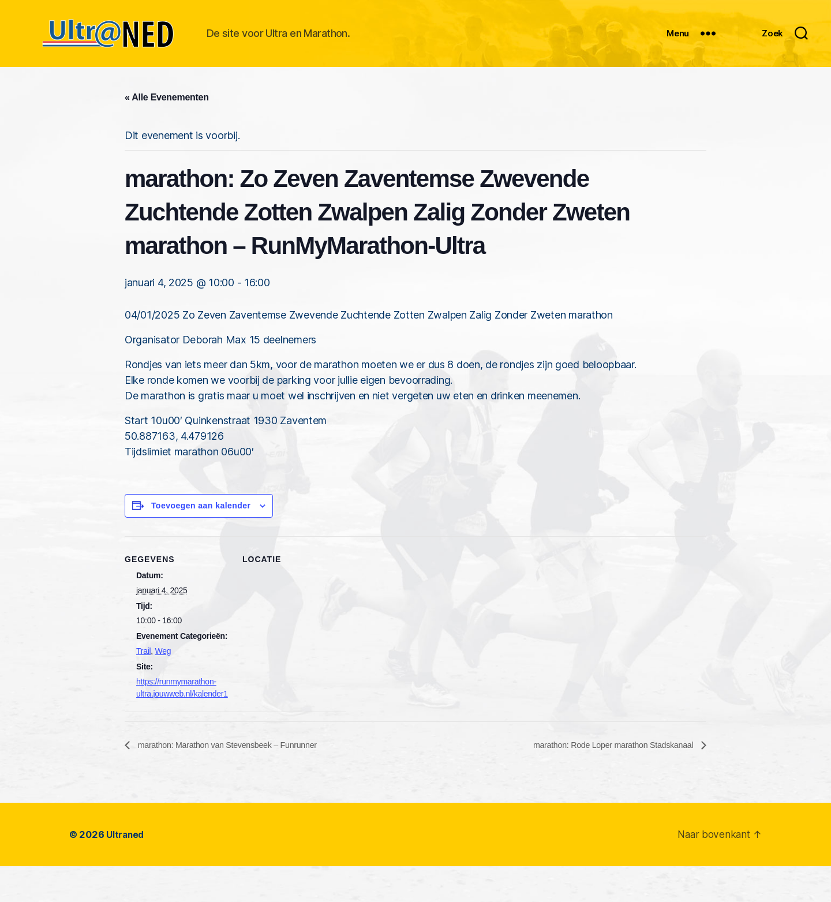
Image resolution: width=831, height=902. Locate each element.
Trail (143, 686)
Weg (163, 686)
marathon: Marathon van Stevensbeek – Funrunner (238, 780)
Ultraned (126, 869)
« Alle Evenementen (167, 132)
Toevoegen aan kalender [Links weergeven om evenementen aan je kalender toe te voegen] (201, 540)
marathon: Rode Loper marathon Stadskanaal (603, 780)
